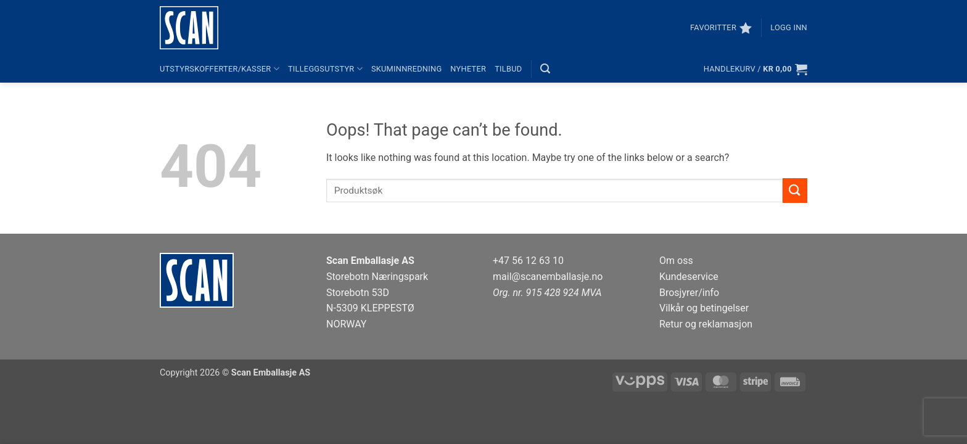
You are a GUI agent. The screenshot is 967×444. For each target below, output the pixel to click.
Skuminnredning (406, 68)
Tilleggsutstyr (325, 69)
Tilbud (508, 68)
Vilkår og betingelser (704, 308)
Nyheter (468, 68)
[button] (788, 28)
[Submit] (795, 190)
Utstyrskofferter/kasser (219, 69)
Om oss (676, 260)
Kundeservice (688, 276)
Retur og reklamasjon (705, 324)
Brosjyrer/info (689, 292)
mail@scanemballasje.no (548, 276)
